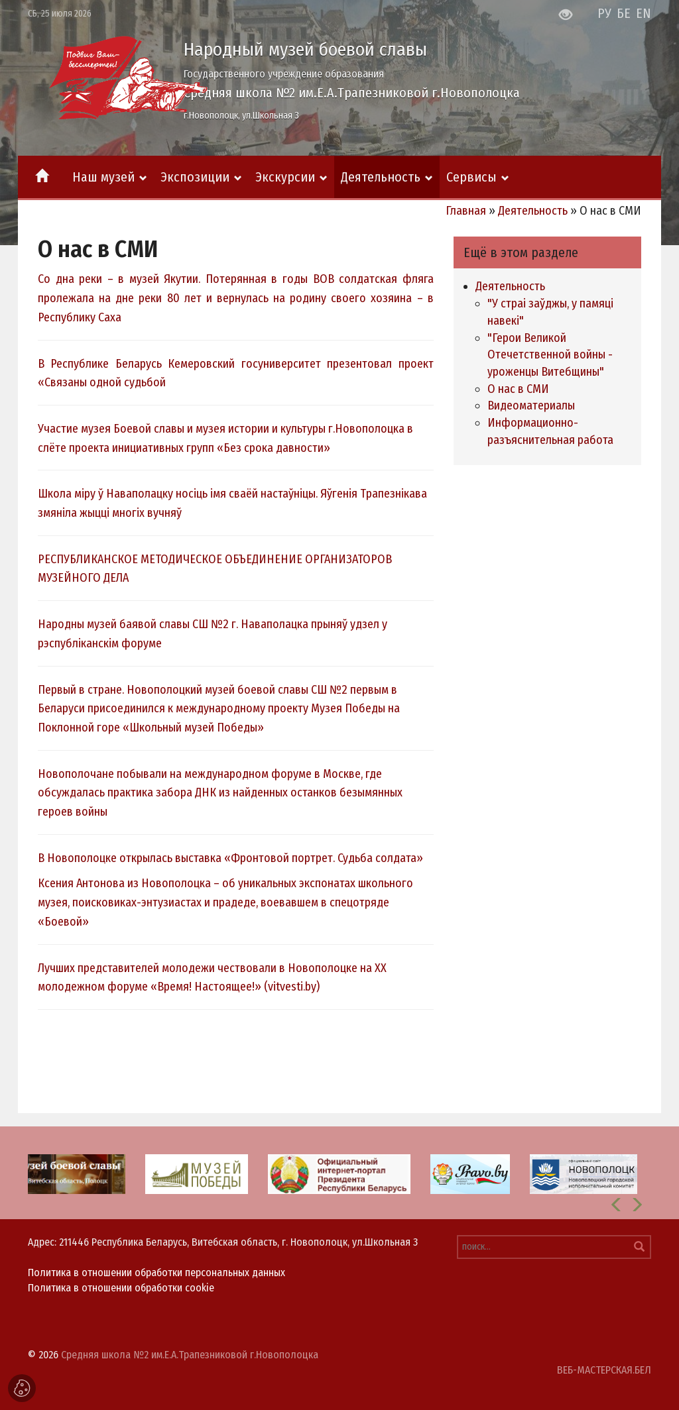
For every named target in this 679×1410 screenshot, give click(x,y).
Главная (466, 210)
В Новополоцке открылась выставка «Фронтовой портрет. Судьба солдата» (230, 858)
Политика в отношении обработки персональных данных (156, 1272)
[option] (339, 1172)
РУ (604, 13)
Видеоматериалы (531, 405)
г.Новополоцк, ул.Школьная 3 (241, 115)
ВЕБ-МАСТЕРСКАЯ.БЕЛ (604, 1370)
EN (643, 13)
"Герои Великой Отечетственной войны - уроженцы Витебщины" (550, 355)
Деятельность (533, 210)
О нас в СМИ (518, 389)
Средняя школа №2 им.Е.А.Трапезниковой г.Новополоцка (352, 93)
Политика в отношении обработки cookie (121, 1287)
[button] (617, 1205)
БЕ (624, 13)
